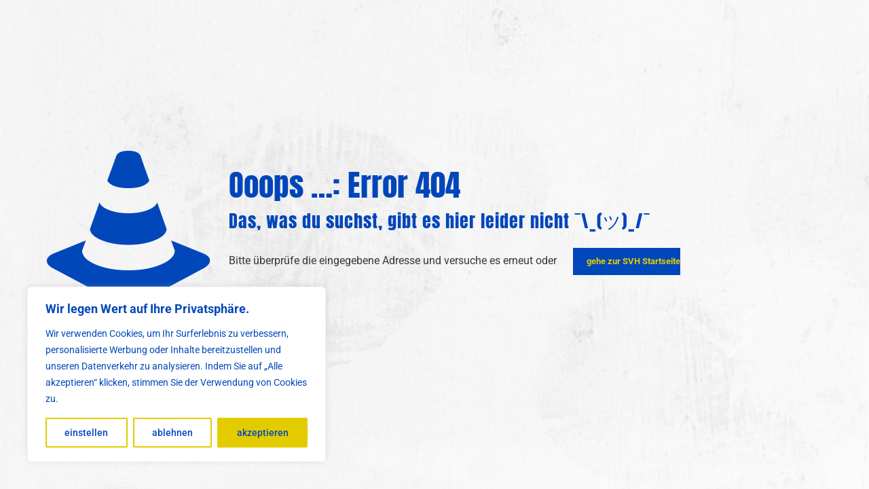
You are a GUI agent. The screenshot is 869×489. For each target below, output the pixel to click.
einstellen (86, 432)
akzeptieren (263, 432)
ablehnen (172, 432)
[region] (176, 374)
